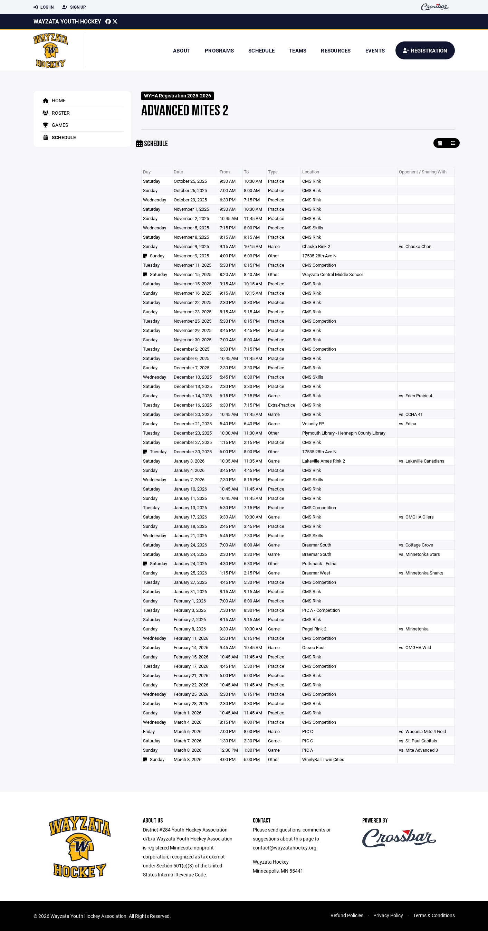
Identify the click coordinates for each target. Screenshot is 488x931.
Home (53, 100)
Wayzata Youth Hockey (67, 21)
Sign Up (74, 7)
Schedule (261, 50)
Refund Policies (347, 915)
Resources (336, 50)
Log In (44, 7)
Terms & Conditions (434, 915)
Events (375, 50)
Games (54, 125)
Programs (219, 50)
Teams (297, 50)
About (181, 50)
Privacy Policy (388, 915)
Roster (55, 113)
